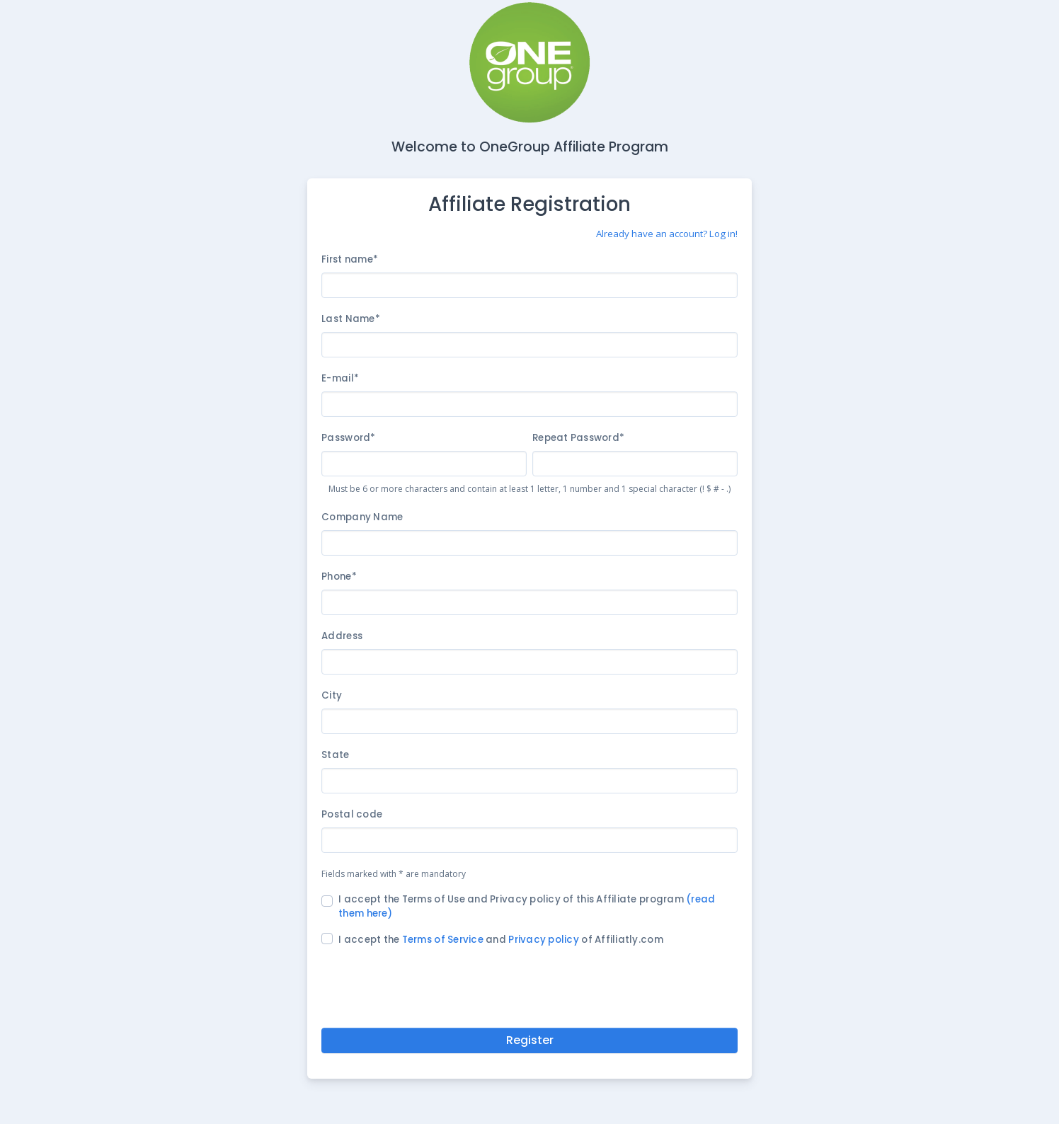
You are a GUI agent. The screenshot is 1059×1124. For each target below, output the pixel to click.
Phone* (339, 576)
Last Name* (350, 319)
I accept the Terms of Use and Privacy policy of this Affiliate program (526, 906)
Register (530, 1040)
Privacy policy (543, 939)
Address (341, 636)
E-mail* (340, 378)
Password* (348, 438)
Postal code (351, 814)
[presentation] (529, 984)
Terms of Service (442, 939)
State (335, 755)
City (331, 695)
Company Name (362, 517)
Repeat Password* (578, 438)
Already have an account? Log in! (667, 233)
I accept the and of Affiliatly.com (500, 939)
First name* (349, 259)
